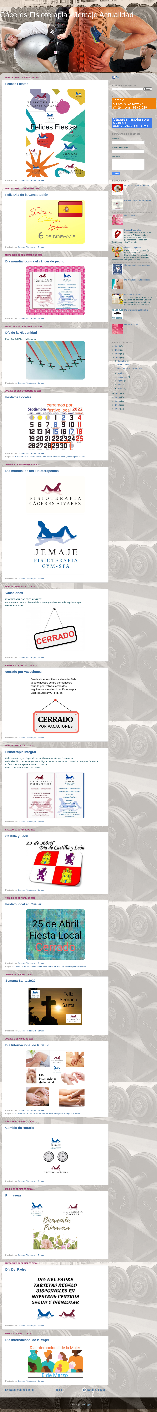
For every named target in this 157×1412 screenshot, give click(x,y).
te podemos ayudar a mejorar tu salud (63, 1113)
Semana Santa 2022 (20, 980)
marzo (121, 388)
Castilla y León (16, 836)
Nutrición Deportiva (132, 247)
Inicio (59, 1389)
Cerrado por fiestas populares (137, 265)
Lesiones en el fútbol (133, 295)
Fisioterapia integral (20, 752)
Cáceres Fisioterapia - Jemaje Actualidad (67, 15)
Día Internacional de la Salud (27, 1045)
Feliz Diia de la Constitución (26, 195)
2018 (117, 405)
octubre (121, 373)
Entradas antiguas (94, 1389)
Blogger (87, 1404)
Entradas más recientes (19, 1389)
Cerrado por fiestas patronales (137, 200)
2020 (117, 397)
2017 (117, 409)
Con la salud (129, 215)
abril (120, 385)
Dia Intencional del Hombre (136, 310)
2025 (117, 346)
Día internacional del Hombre (137, 185)
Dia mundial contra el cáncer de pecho (34, 261)
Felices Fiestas (16, 84)
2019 (117, 401)
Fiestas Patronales (132, 230)
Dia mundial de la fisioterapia (137, 280)
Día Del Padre (15, 1269)
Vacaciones (14, 593)
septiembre (123, 377)
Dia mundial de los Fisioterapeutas (32, 471)
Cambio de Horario (19, 1128)
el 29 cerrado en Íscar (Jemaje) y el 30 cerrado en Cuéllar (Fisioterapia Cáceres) (50, 457)
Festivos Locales (18, 397)
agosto (121, 381)
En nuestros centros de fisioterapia (30, 1113)
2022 (117, 357)
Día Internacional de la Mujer (27, 1340)
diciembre (122, 361)
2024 (117, 350)
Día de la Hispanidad (21, 332)
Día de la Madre (131, 325)
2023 (117, 354)
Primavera (13, 1195)
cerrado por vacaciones (23, 672)
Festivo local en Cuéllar (23, 904)
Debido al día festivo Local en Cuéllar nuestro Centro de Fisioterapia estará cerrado (51, 966)
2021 (117, 393)
